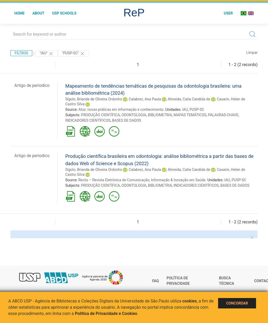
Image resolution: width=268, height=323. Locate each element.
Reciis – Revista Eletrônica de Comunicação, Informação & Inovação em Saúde (141, 180)
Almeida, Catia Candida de (189, 99)
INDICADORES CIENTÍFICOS (87, 120)
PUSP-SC (196, 109)
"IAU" (47, 53)
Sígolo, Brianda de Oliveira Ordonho (93, 99)
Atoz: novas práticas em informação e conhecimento (120, 109)
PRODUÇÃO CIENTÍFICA (100, 115)
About (38, 13)
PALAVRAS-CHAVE (223, 115)
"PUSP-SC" (73, 53)
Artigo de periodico (31, 85)
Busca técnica (226, 281)
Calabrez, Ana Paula (145, 99)
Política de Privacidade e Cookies (106, 313)
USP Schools (64, 13)
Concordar (237, 303)
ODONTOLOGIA (133, 115)
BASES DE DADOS (126, 120)
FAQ (155, 281)
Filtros (21, 53)
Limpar (252, 52)
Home (19, 13)
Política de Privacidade (178, 281)
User (228, 13)
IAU (185, 109)
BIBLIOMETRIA (160, 115)
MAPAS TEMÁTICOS (190, 115)
